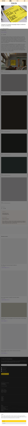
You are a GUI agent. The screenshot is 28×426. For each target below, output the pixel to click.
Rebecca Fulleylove (5, 28)
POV (1, 60)
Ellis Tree (2, 70)
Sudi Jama (2, 73)
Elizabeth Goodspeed (4, 75)
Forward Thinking (4, 62)
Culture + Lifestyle (4, 53)
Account (2, 81)
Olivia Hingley (3, 69)
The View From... (3, 59)
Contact (2, 41)
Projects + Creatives (4, 50)
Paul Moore (2, 72)
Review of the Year (4, 63)
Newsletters (3, 44)
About (2, 40)
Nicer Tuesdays (3, 57)
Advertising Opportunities (5, 43)
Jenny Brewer (3, 67)
